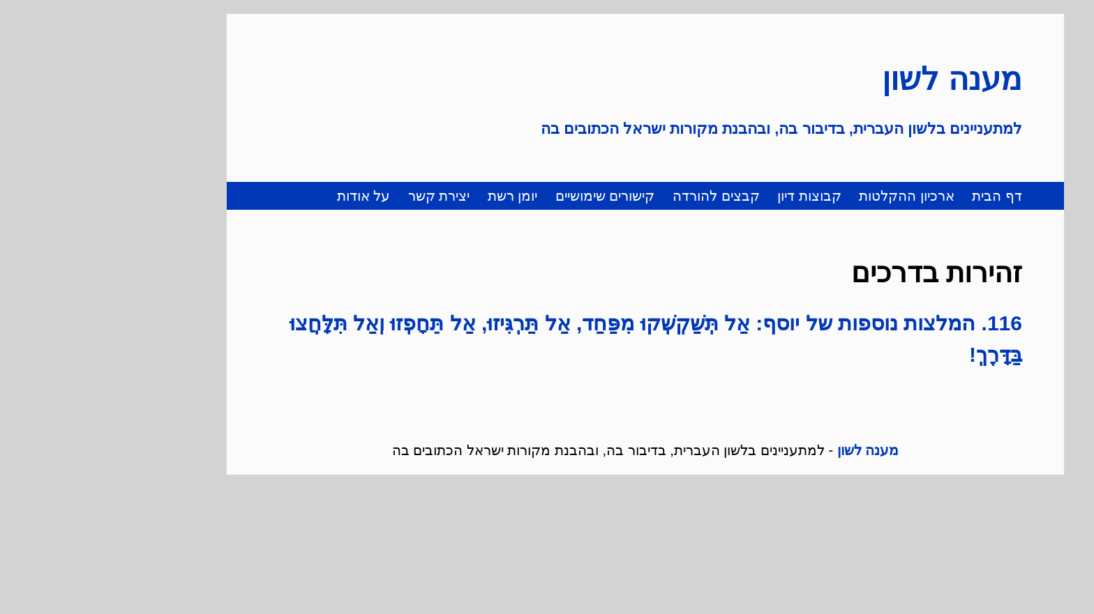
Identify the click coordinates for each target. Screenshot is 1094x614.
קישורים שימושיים (507, 196)
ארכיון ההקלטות (808, 196)
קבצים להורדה (617, 196)
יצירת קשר (341, 196)
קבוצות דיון (711, 196)
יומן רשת (414, 196)
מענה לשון (854, 79)
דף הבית (899, 196)
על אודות (265, 196)
